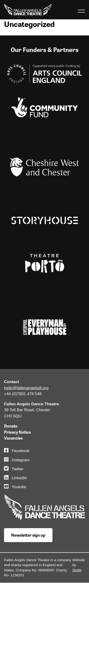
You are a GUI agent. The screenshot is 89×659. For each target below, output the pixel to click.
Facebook (16, 451)
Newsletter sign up (28, 535)
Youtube (15, 487)
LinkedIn (15, 478)
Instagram (17, 460)
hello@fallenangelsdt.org (26, 388)
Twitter (13, 469)
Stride (77, 570)
